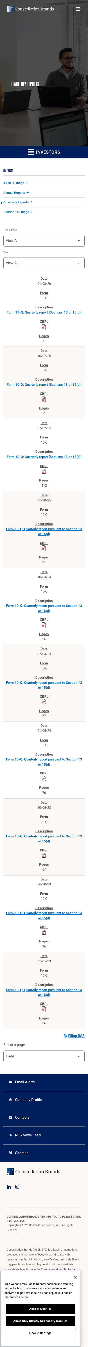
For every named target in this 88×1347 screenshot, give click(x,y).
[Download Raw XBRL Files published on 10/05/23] (44, 855)
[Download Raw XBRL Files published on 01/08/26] (44, 327)
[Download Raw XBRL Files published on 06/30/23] (44, 932)
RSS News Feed (25, 1135)
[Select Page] (44, 1056)
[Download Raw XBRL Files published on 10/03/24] (44, 625)
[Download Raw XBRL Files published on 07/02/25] (44, 471)
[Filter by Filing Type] (44, 241)
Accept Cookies (40, 1308)
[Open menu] (78, 9)
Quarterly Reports (16, 202)
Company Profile (25, 1100)
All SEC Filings (13, 183)
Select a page (14, 1045)
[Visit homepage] (30, 9)
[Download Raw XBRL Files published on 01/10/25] (44, 548)
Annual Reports (14, 192)
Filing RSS (74, 1036)
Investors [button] (44, 152)
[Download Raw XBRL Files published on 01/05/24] (44, 778)
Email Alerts (22, 1082)
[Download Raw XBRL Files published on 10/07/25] (44, 399)
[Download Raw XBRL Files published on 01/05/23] (44, 1009)
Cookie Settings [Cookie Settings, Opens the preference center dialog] (40, 1333)
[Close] (75, 1277)
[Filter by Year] (44, 263)
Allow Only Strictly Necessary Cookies (40, 1321)
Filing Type (10, 229)
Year (6, 252)
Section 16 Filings (16, 212)
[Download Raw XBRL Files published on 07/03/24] (44, 701)
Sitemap (19, 1153)
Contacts (19, 1117)
